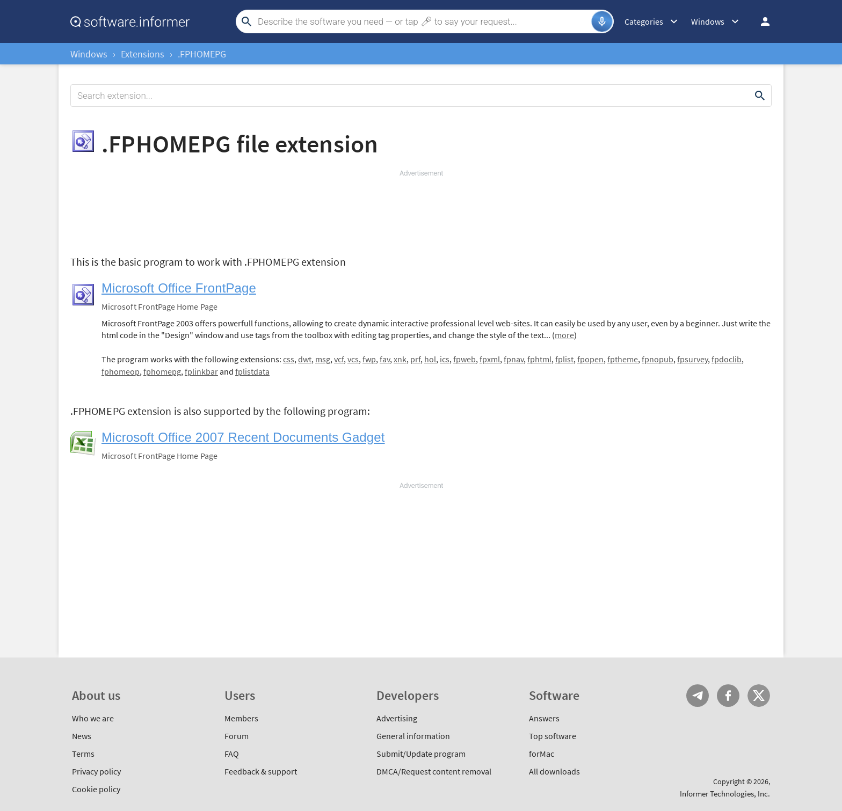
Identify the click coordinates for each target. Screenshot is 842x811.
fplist (564, 359)
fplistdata (252, 371)
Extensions (142, 54)
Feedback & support (260, 771)
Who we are (93, 718)
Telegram (697, 695)
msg (322, 359)
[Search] (423, 21)
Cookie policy (96, 789)
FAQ (231, 753)
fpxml (490, 359)
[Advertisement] (421, 210)
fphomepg (162, 371)
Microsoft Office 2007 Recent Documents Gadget (243, 437)
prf (415, 359)
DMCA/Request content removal (433, 771)
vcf (339, 359)
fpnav (514, 359)
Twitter (758, 695)
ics (444, 359)
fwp (369, 359)
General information (413, 735)
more (564, 335)
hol (430, 359)
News (81, 735)
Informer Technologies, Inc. (725, 793)
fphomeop (120, 371)
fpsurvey (692, 359)
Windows (88, 54)
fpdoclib (727, 359)
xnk (400, 359)
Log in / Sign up (760, 21)
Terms (83, 753)
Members (241, 718)
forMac (541, 753)
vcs (353, 359)
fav (385, 359)
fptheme (622, 359)
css (288, 359)
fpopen (590, 359)
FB (728, 695)
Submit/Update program (421, 753)
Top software (552, 735)
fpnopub (657, 359)
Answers (544, 718)
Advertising (396, 718)
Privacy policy (96, 771)
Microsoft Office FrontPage (178, 288)
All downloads (554, 771)
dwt (304, 359)
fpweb (464, 359)
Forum (236, 735)
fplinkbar (201, 371)
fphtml (539, 359)
